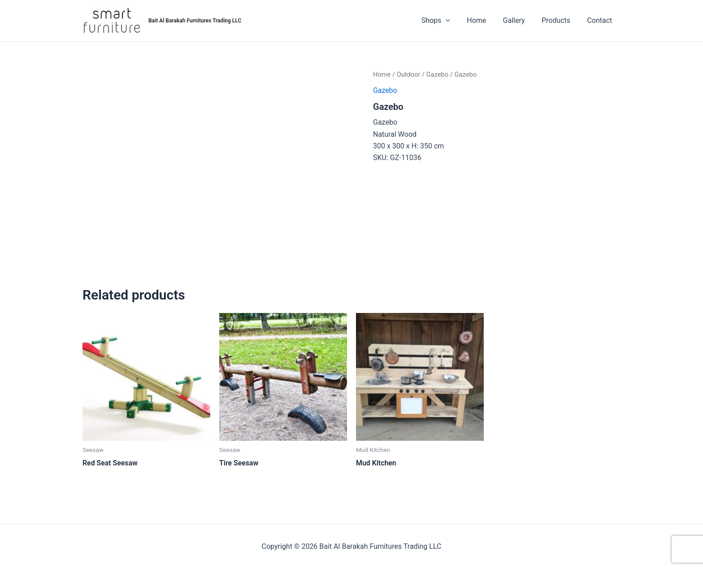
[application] (456, 21)
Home (485, 20)
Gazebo (438, 74)
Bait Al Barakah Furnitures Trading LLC (194, 20)
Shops (446, 21)
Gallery (520, 20)
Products (559, 20)
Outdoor (409, 74)
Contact (600, 20)
